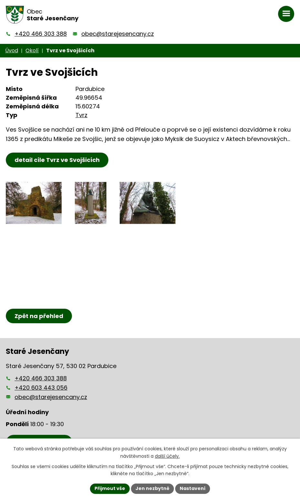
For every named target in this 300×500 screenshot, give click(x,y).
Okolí (32, 50)
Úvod (11, 50)
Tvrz (81, 115)
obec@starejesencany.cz (117, 34)
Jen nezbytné (152, 488)
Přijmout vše (110, 488)
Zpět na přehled (39, 316)
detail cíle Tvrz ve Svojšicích (57, 160)
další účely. (167, 456)
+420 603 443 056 (41, 388)
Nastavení (192, 488)
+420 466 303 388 (41, 34)
